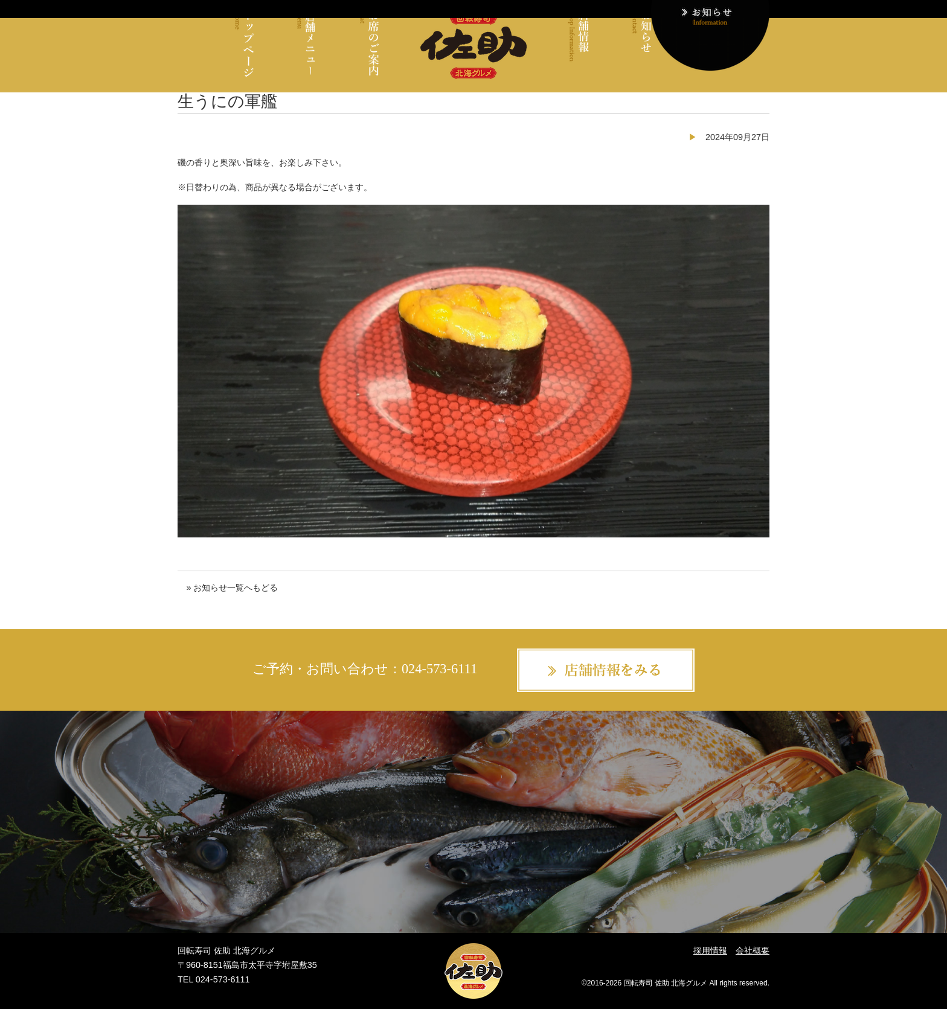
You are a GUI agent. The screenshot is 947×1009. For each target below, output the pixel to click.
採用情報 (710, 950)
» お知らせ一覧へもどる (232, 587)
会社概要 (752, 950)
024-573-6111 (439, 668)
